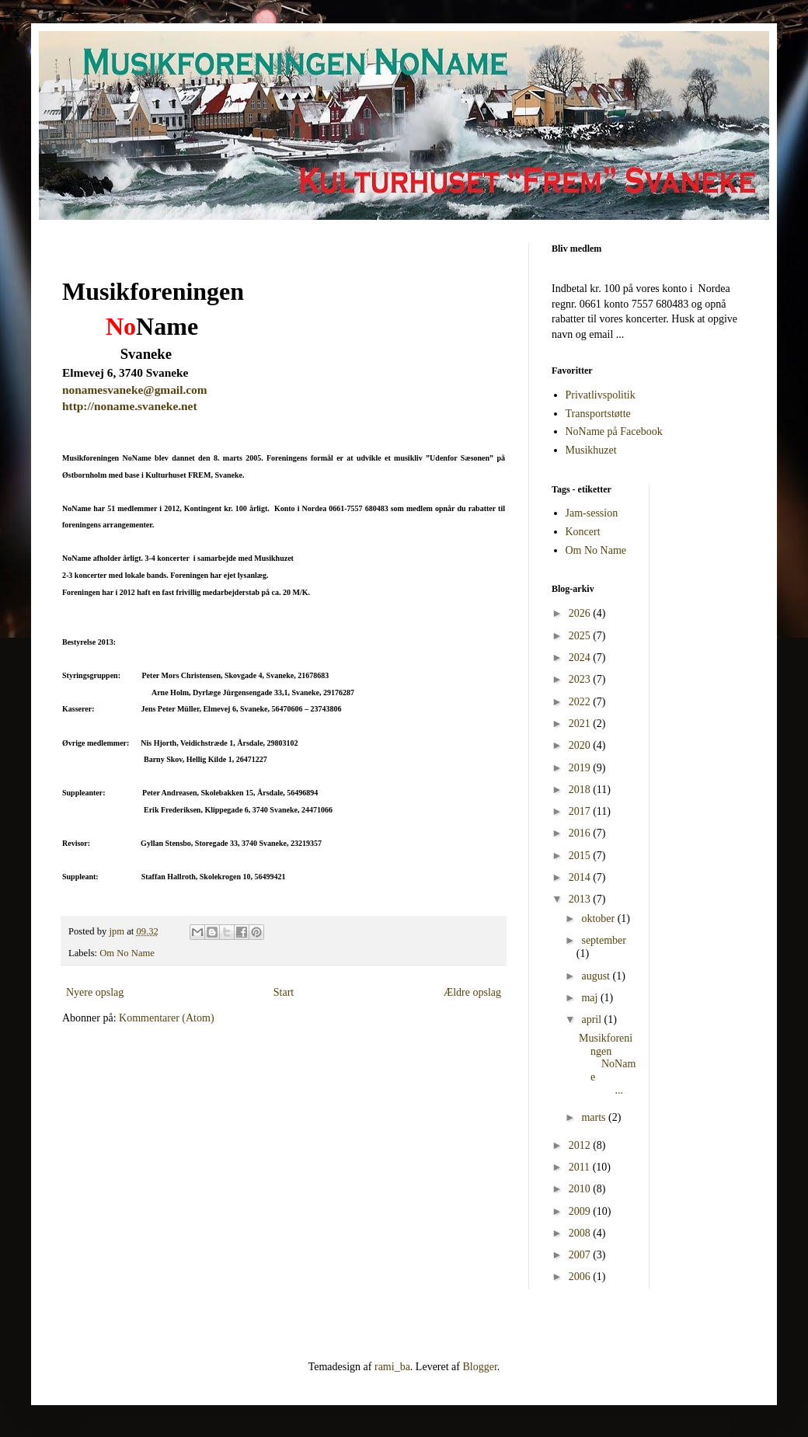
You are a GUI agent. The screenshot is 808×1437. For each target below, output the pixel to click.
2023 (581, 679)
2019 (581, 768)
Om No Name (127, 953)
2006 (581, 1276)
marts (594, 1117)
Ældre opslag (472, 992)
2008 (581, 1233)
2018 (581, 789)
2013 (581, 899)
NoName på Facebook (614, 431)
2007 (581, 1255)
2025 (581, 636)
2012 (581, 1145)
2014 (581, 877)
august (596, 976)
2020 (581, 745)
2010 (581, 1189)
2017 (581, 811)
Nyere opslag (95, 992)
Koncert (583, 532)
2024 (581, 657)
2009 (581, 1211)
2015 (581, 855)
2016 (581, 833)
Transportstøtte (598, 413)
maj (591, 998)
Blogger (479, 1367)
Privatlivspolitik (601, 395)
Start (283, 992)
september (603, 940)
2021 (581, 723)
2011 (581, 1167)
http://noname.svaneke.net (129, 405)
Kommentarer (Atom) (166, 1018)
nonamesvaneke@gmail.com (134, 389)
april (592, 1019)
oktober (599, 918)
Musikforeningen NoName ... (607, 1064)
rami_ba (392, 1367)
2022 (581, 702)
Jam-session (592, 513)
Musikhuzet (591, 450)
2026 (581, 613)
